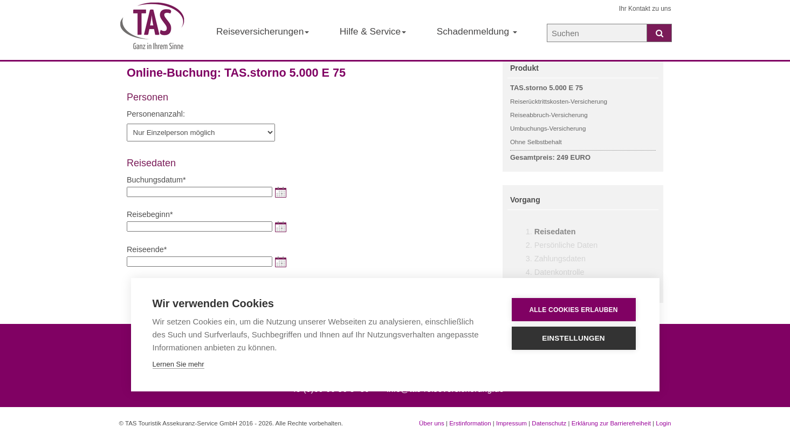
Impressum (511, 423)
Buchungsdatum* (156, 179)
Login (663, 423)
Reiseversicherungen (262, 31)
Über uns (431, 423)
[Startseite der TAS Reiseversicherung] (152, 30)
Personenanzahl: (156, 114)
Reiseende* (147, 249)
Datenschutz (549, 423)
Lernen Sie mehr (178, 364)
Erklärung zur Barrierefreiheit (611, 423)
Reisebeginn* (150, 214)
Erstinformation (470, 423)
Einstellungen (573, 338)
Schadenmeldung (477, 31)
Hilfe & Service (373, 31)
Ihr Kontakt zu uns (645, 8)
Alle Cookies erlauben (573, 310)
